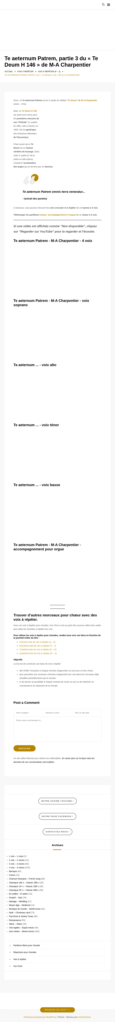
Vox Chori (17, 966)
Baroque (13, 871)
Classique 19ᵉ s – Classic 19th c (24, 886)
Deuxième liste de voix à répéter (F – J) (37, 646)
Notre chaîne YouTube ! (57, 801)
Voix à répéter (19, 959)
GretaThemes (84, 1017)
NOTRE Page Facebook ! (57, 816)
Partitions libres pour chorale (26, 945)
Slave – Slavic (15, 924)
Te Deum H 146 (29, 111)
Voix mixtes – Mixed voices (21, 931)
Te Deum (72, 100)
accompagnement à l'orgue (61, 215)
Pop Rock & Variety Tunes (21, 916)
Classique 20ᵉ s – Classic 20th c (24, 890)
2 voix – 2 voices (17, 860)
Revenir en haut (57, 1010)
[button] (103, 5)
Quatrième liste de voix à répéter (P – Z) (38, 653)
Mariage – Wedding (18, 901)
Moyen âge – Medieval (19, 905)
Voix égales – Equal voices (21, 927)
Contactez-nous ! (57, 832)
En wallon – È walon (18, 894)
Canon (12, 875)
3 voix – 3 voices (17, 864)
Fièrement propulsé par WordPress (40, 1017)
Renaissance (15, 920)
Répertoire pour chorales (24, 952)
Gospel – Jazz (15, 897)
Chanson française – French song (24, 879)
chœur (43, 215)
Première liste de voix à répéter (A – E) (37, 642)
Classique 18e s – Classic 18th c (24, 882)
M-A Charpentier (89, 100)
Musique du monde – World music (25, 909)
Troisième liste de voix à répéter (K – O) (37, 649)
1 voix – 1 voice (16, 856)
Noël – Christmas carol (19, 912)
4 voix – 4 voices (17, 867)
